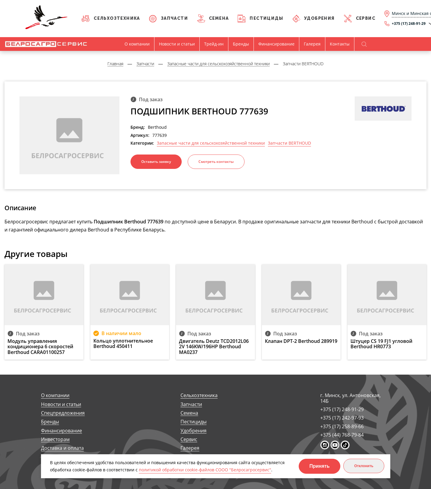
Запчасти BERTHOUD (289, 143)
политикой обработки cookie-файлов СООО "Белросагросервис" (205, 470)
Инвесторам (55, 439)
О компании (137, 44)
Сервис (365, 18)
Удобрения (319, 18)
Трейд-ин (214, 44)
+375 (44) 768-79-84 (342, 434)
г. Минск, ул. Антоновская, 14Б (350, 398)
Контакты (340, 44)
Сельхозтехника (117, 18)
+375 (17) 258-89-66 (342, 426)
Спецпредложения (63, 413)
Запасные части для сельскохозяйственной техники (211, 143)
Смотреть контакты (216, 161)
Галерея (312, 44)
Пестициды (266, 18)
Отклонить (363, 466)
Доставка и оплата (62, 448)
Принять (319, 466)
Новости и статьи (177, 44)
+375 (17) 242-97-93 (342, 417)
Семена (219, 18)
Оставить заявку (156, 161)
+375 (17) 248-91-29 (342, 409)
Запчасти (174, 18)
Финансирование (276, 44)
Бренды (241, 44)
